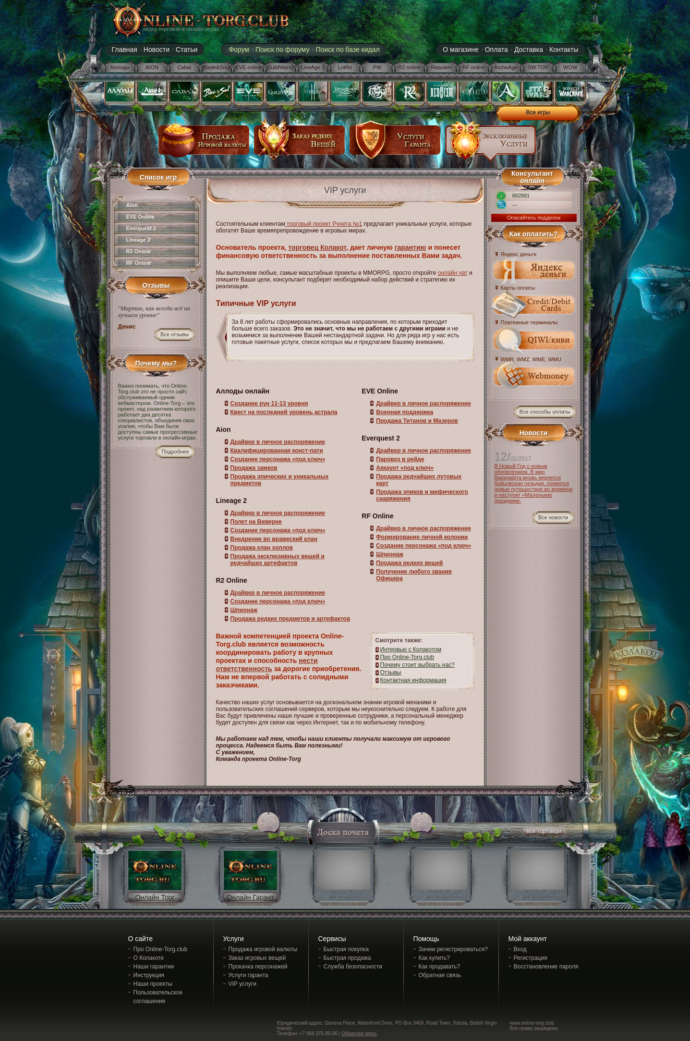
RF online (473, 67)
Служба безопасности (353, 966)
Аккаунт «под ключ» (405, 468)
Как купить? (434, 958)
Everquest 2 (141, 228)
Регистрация (530, 958)
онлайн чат (453, 272)
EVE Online (140, 217)
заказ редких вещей (299, 143)
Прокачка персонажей (258, 966)
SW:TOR (538, 67)
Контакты (563, 49)
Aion (132, 205)
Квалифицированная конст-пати (276, 450)
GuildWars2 (280, 67)
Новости (156, 49)
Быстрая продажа (347, 958)
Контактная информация (413, 680)
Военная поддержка (404, 412)
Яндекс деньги (519, 254)
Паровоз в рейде (400, 459)
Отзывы (390, 672)
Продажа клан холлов (261, 547)
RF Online (138, 263)
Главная (124, 49)
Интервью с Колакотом (410, 649)
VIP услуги (242, 983)
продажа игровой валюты (204, 143)
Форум (239, 49)
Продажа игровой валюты (263, 949)
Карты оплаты (518, 288)
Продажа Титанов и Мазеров (417, 420)
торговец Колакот (317, 247)
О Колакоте (148, 958)
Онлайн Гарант (250, 897)
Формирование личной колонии (422, 537)
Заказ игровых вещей (257, 958)
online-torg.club (190, 20)
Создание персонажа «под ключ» (278, 459)
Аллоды (120, 67)
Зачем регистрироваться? (453, 949)
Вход (520, 949)
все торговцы (543, 832)
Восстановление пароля (546, 966)
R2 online (409, 67)
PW (377, 67)
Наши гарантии (153, 966)
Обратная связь (440, 975)
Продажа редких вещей (409, 563)
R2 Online (138, 251)
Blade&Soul (216, 67)
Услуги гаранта (248, 975)
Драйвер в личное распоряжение (278, 442)
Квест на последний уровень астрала (284, 412)
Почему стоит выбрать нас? (417, 664)
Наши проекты (152, 983)
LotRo (345, 67)
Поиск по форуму (282, 49)
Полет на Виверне (256, 521)
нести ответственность (267, 665)
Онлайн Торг (154, 897)
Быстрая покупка (346, 949)
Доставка (528, 49)
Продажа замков (254, 468)
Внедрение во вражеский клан (273, 539)
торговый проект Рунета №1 (323, 223)
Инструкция (149, 975)
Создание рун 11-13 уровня (269, 403)
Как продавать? (439, 966)
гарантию (410, 247)
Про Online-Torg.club (407, 657)
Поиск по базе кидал (347, 49)
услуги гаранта (395, 143)
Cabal (184, 67)
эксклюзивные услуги (490, 143)
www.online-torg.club (532, 1023)
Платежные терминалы (529, 322)
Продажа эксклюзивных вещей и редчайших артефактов (277, 559)
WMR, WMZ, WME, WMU (531, 359)
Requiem (441, 67)
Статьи (186, 49)
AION (151, 67)
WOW (570, 67)
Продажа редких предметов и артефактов (290, 618)
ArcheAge (505, 67)
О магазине (460, 49)
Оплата (496, 49)
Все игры (538, 112)
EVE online (248, 67)
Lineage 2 (138, 240)
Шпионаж (243, 610)
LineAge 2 (313, 67)
